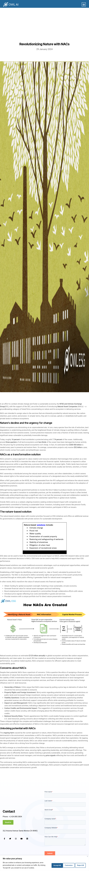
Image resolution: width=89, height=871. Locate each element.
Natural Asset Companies (67, 406)
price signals (51, 755)
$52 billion (78, 447)
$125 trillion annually (37, 656)
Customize (54, 865)
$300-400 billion (75, 445)
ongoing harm (8, 733)
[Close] (87, 856)
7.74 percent (57, 439)
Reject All (67, 865)
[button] (84, 4)
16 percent (16, 439)
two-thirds (42, 442)
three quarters (11, 442)
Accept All (80, 865)
